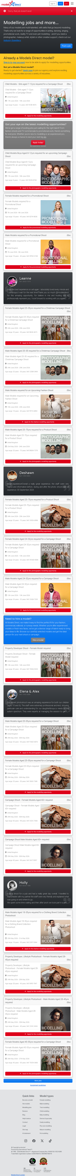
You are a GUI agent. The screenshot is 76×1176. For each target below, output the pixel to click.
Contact (25, 1122)
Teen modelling (44, 1107)
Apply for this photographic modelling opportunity (38, 188)
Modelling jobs (26, 1107)
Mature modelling (45, 1129)
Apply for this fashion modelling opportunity (38, 422)
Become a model (27, 1100)
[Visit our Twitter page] (42, 1141)
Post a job (66, 46)
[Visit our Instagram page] (25, 1141)
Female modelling (45, 1100)
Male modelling (44, 1104)
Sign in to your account (14, 62)
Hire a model (38, 640)
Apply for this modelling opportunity (38, 116)
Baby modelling (44, 1115)
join (66, 3)
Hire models (26, 1104)
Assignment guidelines (38, 1085)
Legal (24, 1126)
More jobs (38, 1081)
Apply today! (38, 142)
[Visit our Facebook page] (34, 1141)
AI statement (26, 1133)
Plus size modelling (46, 1126)
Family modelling (45, 1122)
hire (60, 3)
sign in (53, 3)
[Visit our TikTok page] (50, 1141)
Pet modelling (44, 1133)
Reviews (25, 1111)
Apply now (28, 70)
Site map (25, 1129)
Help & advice (26, 1118)
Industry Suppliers (12, 40)
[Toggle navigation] (72, 3)
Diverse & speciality (46, 1118)
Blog (23, 1115)
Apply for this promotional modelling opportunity (38, 227)
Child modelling (44, 1111)
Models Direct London (18, 1175)
